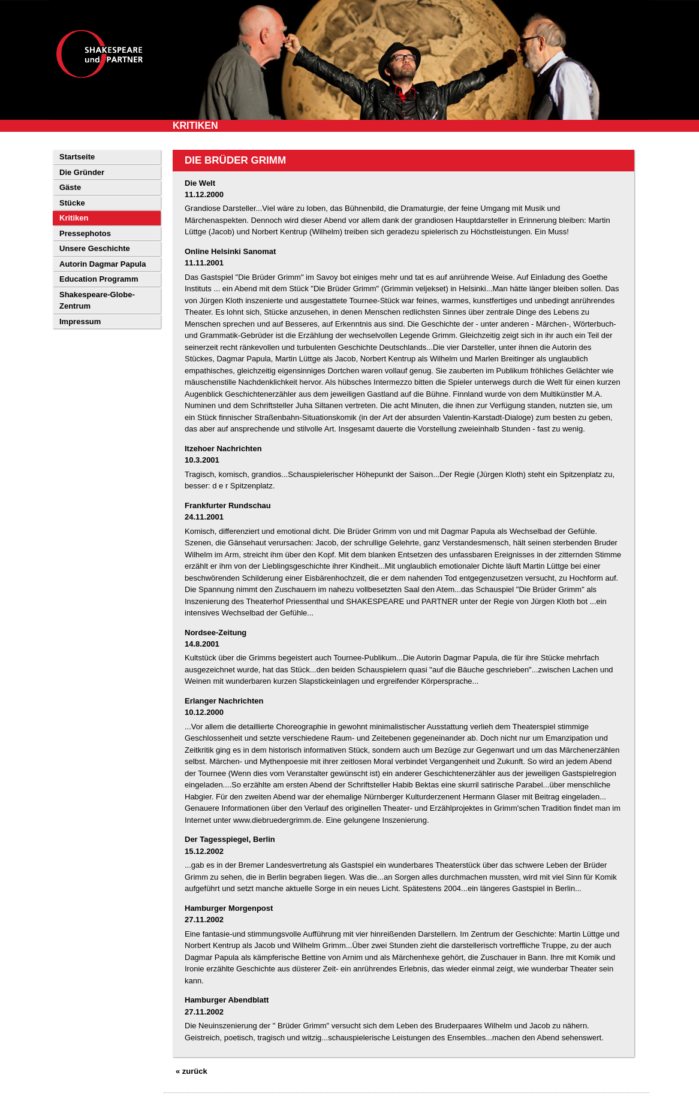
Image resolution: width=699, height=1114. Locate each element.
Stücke (72, 202)
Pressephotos (85, 233)
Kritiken (73, 217)
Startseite (77, 156)
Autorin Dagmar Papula (102, 263)
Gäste (70, 187)
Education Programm (98, 278)
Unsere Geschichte (94, 248)
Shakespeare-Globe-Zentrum (97, 300)
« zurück (191, 1071)
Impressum (80, 321)
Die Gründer (81, 172)
